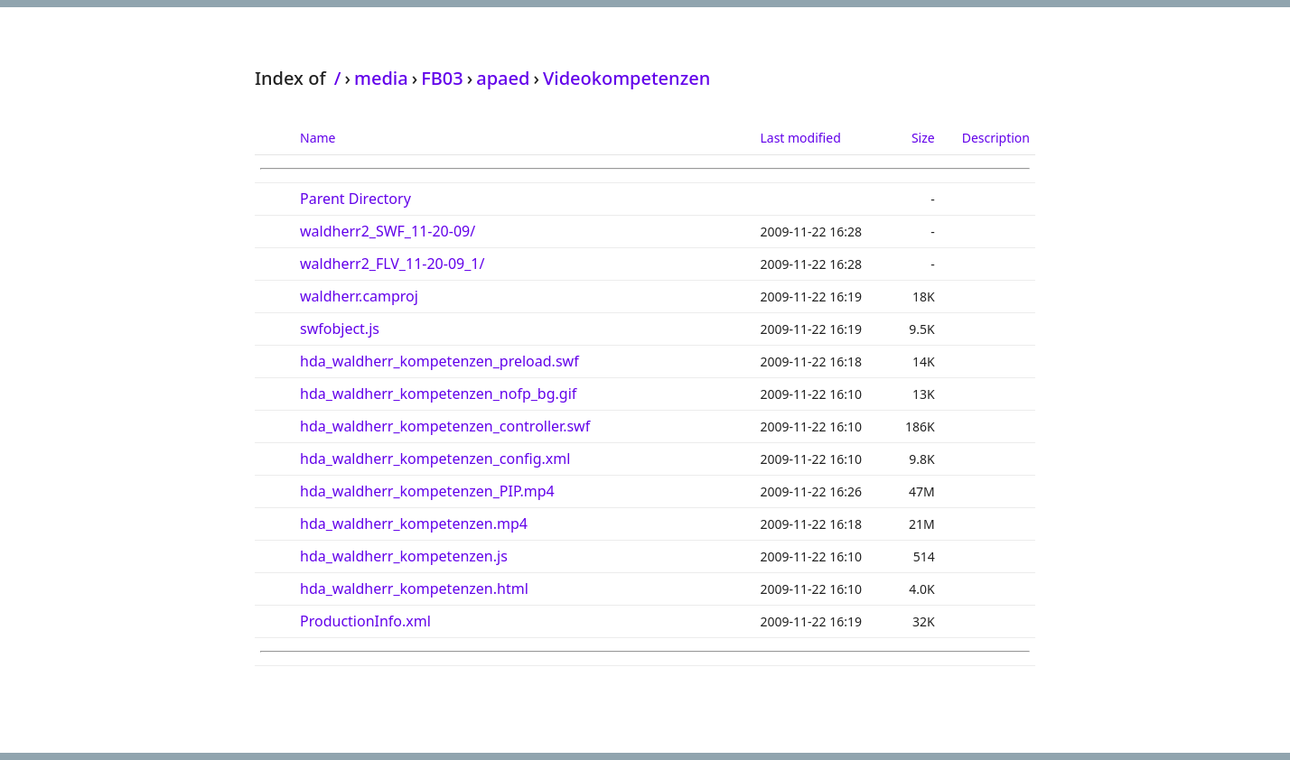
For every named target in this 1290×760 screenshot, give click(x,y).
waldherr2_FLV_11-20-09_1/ (392, 263)
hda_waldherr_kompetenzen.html (414, 588)
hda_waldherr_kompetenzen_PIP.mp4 (427, 491)
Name (317, 137)
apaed (502, 78)
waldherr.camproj (359, 296)
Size (923, 137)
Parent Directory (355, 199)
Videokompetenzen (626, 78)
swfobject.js (339, 328)
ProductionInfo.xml (365, 621)
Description (996, 137)
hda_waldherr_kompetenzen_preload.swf (439, 361)
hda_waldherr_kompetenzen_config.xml (435, 458)
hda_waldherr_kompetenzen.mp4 (414, 523)
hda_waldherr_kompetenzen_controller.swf (445, 426)
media (381, 78)
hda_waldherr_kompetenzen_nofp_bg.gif (438, 393)
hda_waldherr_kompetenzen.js (404, 556)
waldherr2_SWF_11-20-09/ (387, 231)
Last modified (800, 137)
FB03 (442, 78)
